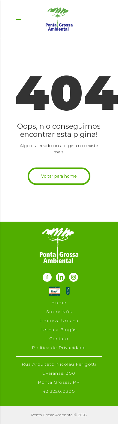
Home (58, 302)
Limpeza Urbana (58, 320)
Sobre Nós (59, 311)
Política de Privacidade (59, 347)
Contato (58, 338)
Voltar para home (59, 176)
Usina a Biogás (59, 329)
